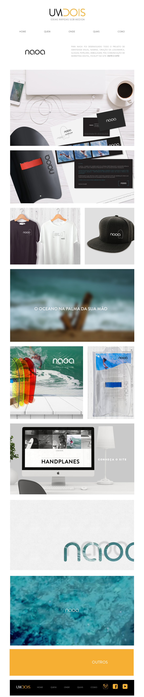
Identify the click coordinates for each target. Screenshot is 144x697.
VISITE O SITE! (113, 56)
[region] (72, 662)
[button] (96, 31)
